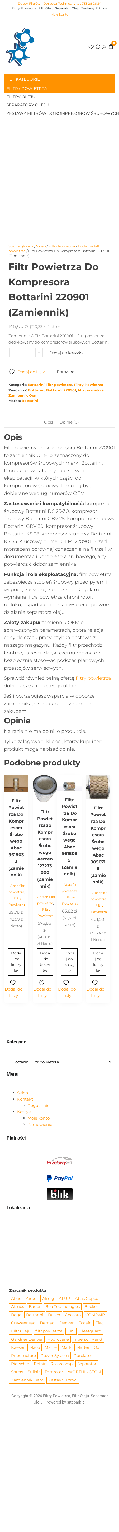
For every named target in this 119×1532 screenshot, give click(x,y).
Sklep (41, 246)
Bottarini (36, 390)
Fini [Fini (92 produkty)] (71, 1331)
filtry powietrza (93, 678)
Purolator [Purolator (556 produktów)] (83, 1355)
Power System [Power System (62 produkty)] (55, 1355)
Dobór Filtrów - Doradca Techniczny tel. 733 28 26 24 (59, 4)
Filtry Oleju (21, 96)
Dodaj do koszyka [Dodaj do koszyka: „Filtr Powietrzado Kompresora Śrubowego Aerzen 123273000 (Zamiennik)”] (45, 962)
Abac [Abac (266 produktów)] (16, 1298)
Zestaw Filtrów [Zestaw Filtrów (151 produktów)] (62, 1379)
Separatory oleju (28, 104)
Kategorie (28, 79)
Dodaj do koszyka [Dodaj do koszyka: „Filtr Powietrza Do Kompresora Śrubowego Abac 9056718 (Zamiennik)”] (98, 962)
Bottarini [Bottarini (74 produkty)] (34, 1314)
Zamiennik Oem (23, 395)
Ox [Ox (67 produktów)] (96, 1347)
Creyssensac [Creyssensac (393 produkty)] (23, 1322)
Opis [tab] (48, 422)
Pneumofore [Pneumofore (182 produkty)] (23, 1355)
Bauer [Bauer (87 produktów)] (35, 1306)
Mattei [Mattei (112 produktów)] (82, 1347)
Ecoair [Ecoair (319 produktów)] (84, 1322)
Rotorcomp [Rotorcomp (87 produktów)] (61, 1363)
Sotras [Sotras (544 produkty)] (17, 1371)
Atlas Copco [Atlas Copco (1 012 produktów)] (86, 1298)
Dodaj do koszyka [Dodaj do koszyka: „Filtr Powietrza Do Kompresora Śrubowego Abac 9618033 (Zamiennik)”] (16, 962)
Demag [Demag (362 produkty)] (47, 1322)
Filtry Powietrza (27, 88)
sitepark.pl (76, 1402)
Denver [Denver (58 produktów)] (66, 1322)
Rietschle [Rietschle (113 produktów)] (20, 1363)
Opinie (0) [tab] (69, 422)
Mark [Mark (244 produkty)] (66, 1347)
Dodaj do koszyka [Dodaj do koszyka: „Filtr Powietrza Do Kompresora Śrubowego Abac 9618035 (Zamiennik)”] (69, 962)
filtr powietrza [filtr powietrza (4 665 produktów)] (49, 1331)
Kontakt (25, 1099)
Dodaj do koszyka (66, 352)
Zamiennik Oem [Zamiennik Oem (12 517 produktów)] (27, 1379)
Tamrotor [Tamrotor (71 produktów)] (54, 1371)
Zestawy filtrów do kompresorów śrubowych (61, 113)
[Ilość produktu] (25, 352)
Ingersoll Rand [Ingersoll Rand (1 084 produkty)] (88, 1339)
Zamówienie (40, 1124)
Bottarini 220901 (61, 390)
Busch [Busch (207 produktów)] (54, 1314)
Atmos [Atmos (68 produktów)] (17, 1306)
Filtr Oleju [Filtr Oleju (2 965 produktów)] (21, 1331)
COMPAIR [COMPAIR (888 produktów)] (95, 1314)
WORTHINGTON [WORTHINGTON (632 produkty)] (84, 1371)
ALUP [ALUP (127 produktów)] (64, 1298)
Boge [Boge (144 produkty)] (16, 1314)
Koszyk (24, 1111)
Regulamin (39, 1105)
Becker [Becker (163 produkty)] (91, 1306)
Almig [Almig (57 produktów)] (48, 1298)
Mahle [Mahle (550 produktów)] (51, 1347)
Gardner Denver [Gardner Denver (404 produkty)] (27, 1339)
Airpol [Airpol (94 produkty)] (31, 1298)
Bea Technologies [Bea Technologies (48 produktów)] (62, 1306)
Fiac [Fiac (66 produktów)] (99, 1322)
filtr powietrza (91, 390)
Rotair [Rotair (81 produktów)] (40, 1363)
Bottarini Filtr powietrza (50, 385)
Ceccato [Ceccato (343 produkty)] (73, 1314)
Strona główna (21, 246)
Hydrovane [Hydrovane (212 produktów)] (58, 1339)
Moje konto (60, 14)
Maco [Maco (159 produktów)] (34, 1347)
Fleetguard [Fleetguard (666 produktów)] (90, 1331)
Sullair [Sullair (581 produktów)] (34, 1371)
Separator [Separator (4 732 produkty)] (86, 1363)
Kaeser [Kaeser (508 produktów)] (18, 1347)
